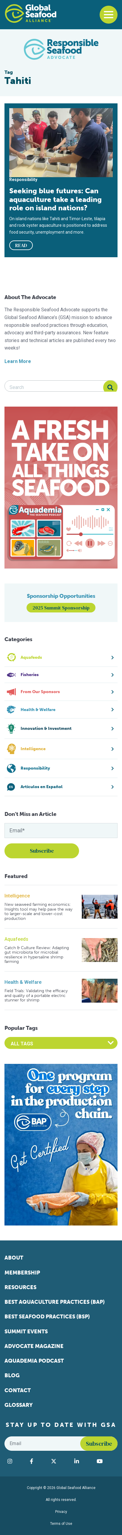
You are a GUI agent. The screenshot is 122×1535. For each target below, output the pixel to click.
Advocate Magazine (34, 1346)
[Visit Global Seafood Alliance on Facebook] (37, 1461)
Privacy (61, 1512)
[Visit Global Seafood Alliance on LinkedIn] (82, 1461)
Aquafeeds (16, 939)
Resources (20, 1287)
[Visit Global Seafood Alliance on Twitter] (59, 1461)
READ (21, 245)
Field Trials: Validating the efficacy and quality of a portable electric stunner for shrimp (36, 995)
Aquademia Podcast (34, 1361)
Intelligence (17, 896)
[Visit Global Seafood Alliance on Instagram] (15, 1461)
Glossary (18, 1405)
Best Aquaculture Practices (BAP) (54, 1302)
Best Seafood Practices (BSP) (47, 1316)
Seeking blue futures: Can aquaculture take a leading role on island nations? (55, 199)
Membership (22, 1272)
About (13, 1257)
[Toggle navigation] (109, 15)
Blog (12, 1375)
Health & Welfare (22, 982)
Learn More (17, 361)
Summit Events (26, 1331)
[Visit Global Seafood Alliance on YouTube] (106, 1461)
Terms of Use (61, 1524)
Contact (17, 1390)
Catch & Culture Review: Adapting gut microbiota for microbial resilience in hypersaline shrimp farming (36, 955)
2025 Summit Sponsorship (61, 607)
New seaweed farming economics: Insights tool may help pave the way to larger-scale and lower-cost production (38, 911)
